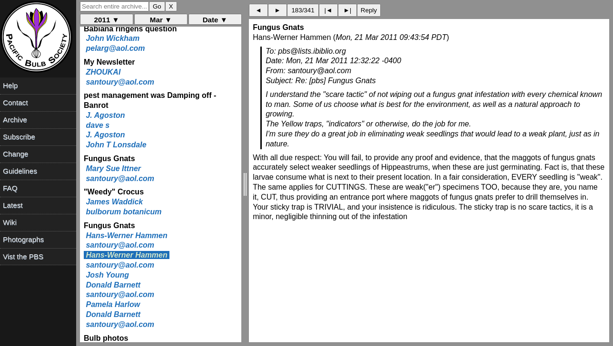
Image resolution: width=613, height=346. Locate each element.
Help (10, 85)
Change (15, 154)
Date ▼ (215, 20)
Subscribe (19, 137)
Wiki (10, 222)
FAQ (10, 188)
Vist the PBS (23, 256)
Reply (369, 10)
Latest (12, 205)
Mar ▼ (161, 20)
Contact (15, 102)
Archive (15, 119)
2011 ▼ (106, 20)
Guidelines (20, 171)
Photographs (23, 239)
